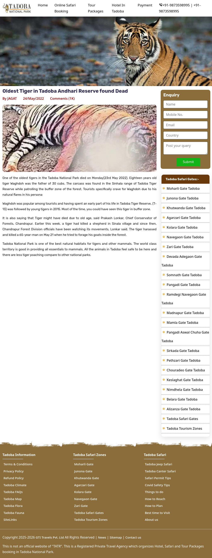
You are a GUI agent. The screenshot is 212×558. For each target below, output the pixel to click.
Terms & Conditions (18, 464)
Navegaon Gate (85, 499)
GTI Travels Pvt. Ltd (49, 537)
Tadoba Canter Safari (160, 471)
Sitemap (116, 537)
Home (43, 5)
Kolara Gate (83, 492)
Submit (188, 162)
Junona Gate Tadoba (183, 198)
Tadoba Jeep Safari (158, 464)
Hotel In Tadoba (118, 8)
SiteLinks (10, 519)
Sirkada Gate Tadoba (183, 350)
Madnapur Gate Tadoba (185, 313)
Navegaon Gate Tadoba (185, 237)
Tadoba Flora (13, 506)
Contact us (133, 537)
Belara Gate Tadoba (182, 399)
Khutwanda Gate (86, 478)
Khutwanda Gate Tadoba (186, 208)
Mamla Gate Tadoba (182, 322)
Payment (145, 5)
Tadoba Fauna (14, 513)
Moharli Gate (83, 464)
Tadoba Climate (15, 485)
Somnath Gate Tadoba (184, 275)
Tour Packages (95, 8)
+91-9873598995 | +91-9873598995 (180, 8)
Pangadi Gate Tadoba (183, 284)
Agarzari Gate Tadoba (184, 217)
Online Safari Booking (65, 8)
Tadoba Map (13, 499)
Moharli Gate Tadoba (183, 188)
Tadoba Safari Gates (182, 418)
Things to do (154, 492)
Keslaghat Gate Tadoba (185, 380)
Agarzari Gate (84, 485)
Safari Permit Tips (158, 478)
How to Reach (155, 499)
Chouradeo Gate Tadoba (186, 370)
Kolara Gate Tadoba (182, 227)
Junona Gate (83, 471)
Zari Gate (81, 506)
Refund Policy (14, 478)
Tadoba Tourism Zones (184, 428)
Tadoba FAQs (13, 492)
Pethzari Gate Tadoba (183, 360)
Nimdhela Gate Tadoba (185, 389)
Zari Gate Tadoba (180, 247)
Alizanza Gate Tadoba (183, 409)
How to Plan (154, 506)
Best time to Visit (157, 513)
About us (151, 519)
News (102, 537)
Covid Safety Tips (157, 485)
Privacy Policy (14, 471)
